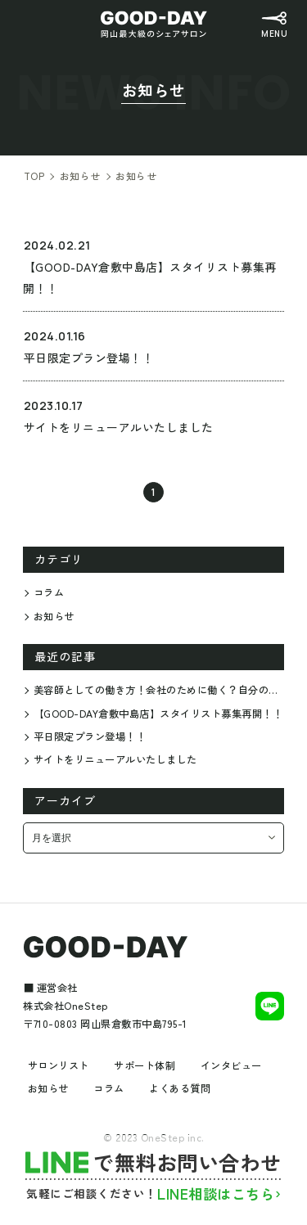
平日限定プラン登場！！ (90, 736)
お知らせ (54, 616)
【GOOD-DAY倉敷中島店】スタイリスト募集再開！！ (158, 713)
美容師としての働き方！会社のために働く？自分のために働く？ (159, 689)
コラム (49, 592)
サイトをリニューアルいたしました (115, 759)
